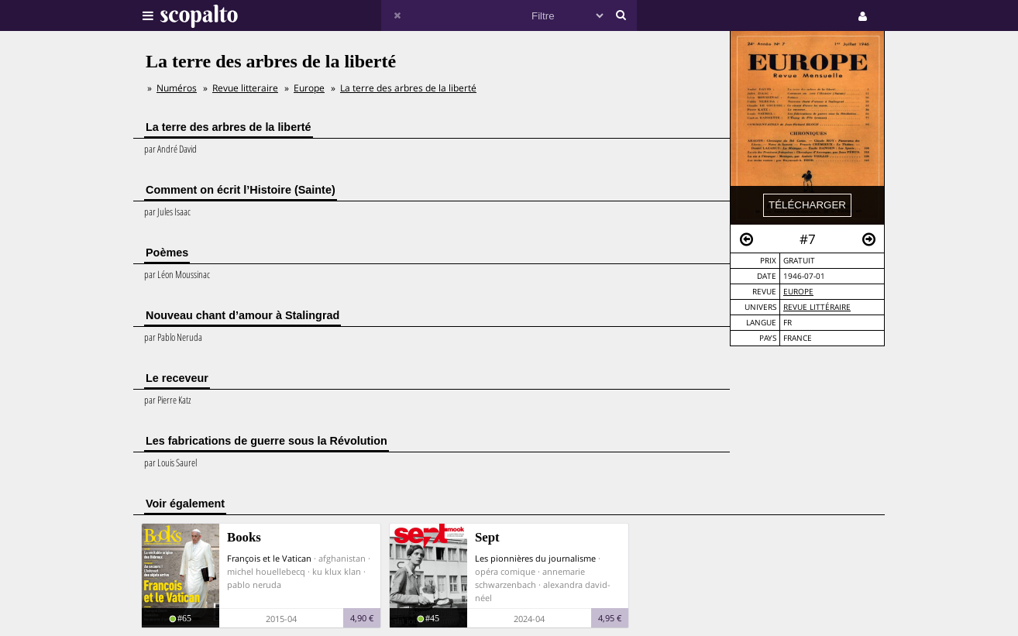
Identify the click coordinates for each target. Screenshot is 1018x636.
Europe (798, 292)
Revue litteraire (245, 88)
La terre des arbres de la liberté (408, 88)
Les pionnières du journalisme (535, 558)
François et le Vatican (269, 558)
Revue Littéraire (817, 307)
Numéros (176, 88)
